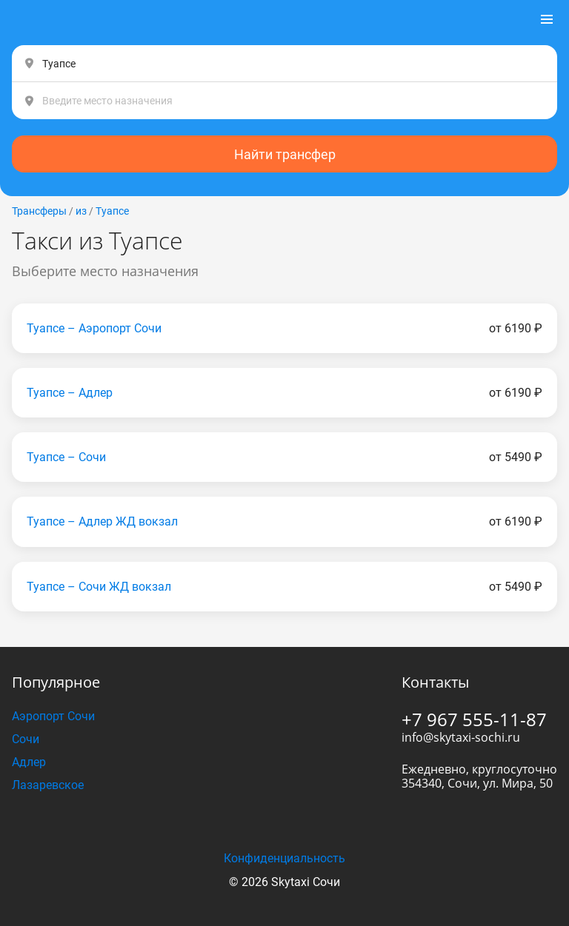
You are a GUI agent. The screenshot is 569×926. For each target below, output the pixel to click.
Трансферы (39, 211)
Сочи (25, 739)
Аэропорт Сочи (53, 716)
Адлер (29, 762)
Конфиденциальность (284, 858)
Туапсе (112, 211)
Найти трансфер (285, 154)
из (81, 211)
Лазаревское (48, 785)
